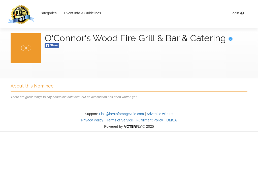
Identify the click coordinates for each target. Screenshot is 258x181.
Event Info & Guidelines (82, 13)
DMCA (171, 120)
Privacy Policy (92, 120)
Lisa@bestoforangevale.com (121, 114)
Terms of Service (120, 120)
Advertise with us (160, 114)
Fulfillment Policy (150, 120)
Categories (48, 13)
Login (237, 13)
